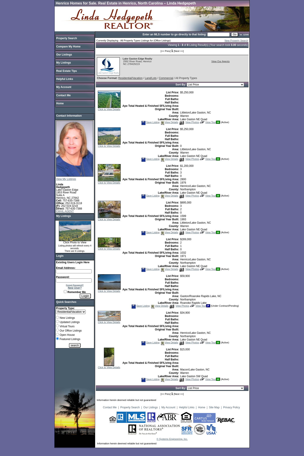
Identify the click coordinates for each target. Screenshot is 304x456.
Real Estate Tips (66, 71)
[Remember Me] (65, 291)
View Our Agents (220, 61)
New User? (75, 287)
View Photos (189, 122)
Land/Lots (151, 78)
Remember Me (75, 292)
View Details (169, 122)
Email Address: (65, 268)
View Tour (208, 122)
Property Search (66, 38)
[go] (234, 34)
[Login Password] (74, 280)
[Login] (85, 295)
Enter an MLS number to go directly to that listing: (174, 34)
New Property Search (236, 40)
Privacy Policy (231, 407)
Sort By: (181, 84)
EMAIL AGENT (65, 211)
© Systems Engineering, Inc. (172, 439)
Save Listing (150, 122)
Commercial (166, 78)
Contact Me (63, 95)
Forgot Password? (75, 285)
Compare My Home (68, 46)
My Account (63, 87)
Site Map (214, 407)
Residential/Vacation (130, 78)
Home (60, 103)
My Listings (63, 62)
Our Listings (64, 54)
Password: (63, 277)
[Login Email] (74, 271)
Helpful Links (64, 79)
